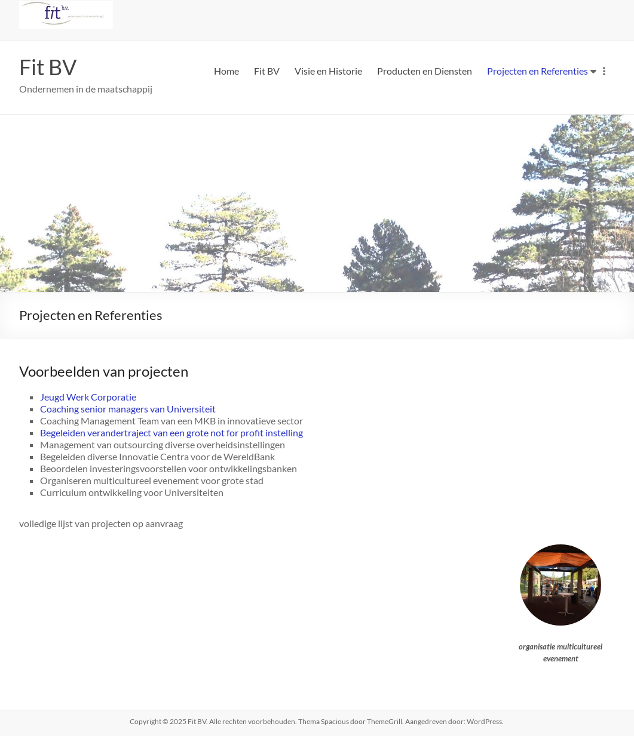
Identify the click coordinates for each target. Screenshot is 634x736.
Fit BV (47, 67)
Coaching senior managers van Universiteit (128, 408)
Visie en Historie (328, 70)
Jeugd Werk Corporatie (88, 396)
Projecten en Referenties (537, 70)
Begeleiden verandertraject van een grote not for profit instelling (171, 432)
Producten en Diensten (424, 70)
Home (226, 70)
